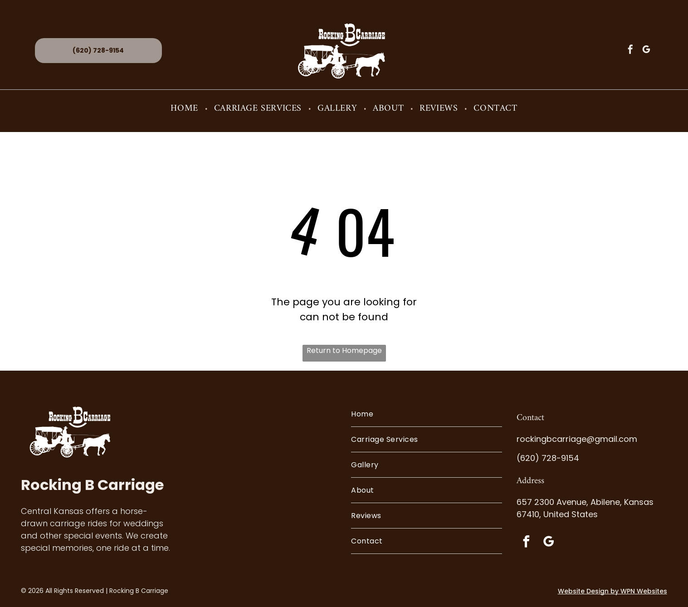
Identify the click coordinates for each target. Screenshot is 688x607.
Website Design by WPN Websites (612, 591)
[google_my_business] (646, 51)
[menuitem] (185, 108)
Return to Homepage (344, 350)
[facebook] (630, 51)
